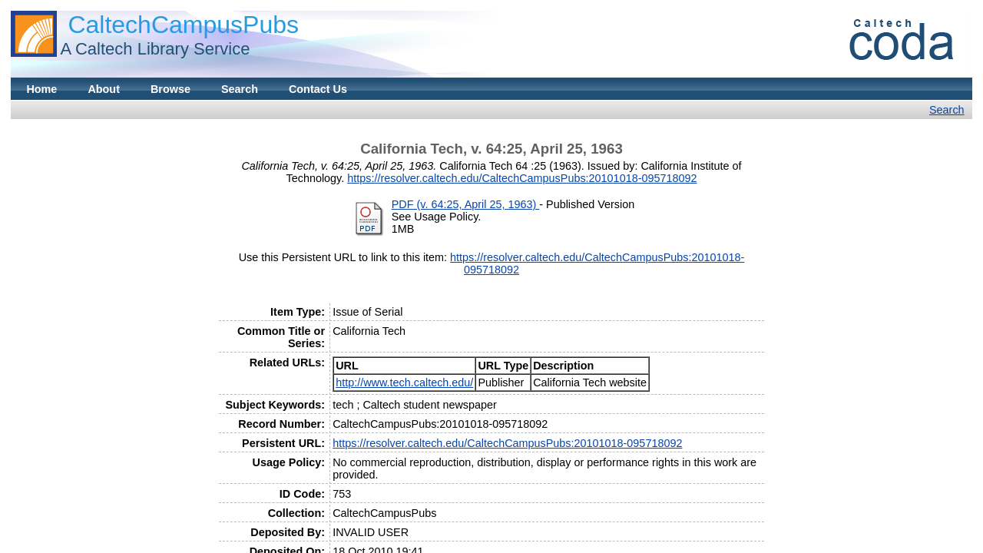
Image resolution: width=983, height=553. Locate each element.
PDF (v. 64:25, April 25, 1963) (466, 204)
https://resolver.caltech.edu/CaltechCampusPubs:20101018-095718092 (522, 178)
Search (239, 89)
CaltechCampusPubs (183, 24)
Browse (170, 89)
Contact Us (318, 89)
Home (41, 89)
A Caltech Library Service (155, 48)
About (104, 89)
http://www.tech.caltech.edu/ (404, 382)
